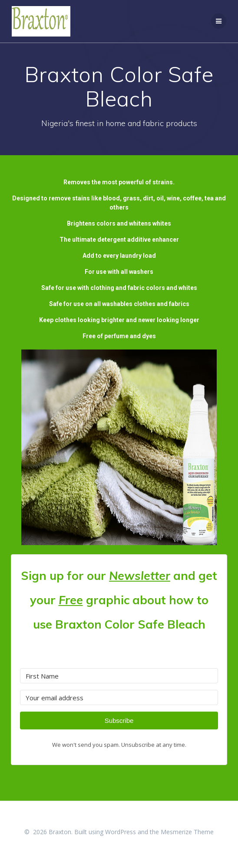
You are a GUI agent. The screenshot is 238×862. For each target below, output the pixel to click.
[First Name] (119, 675)
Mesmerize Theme (187, 832)
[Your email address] (119, 697)
